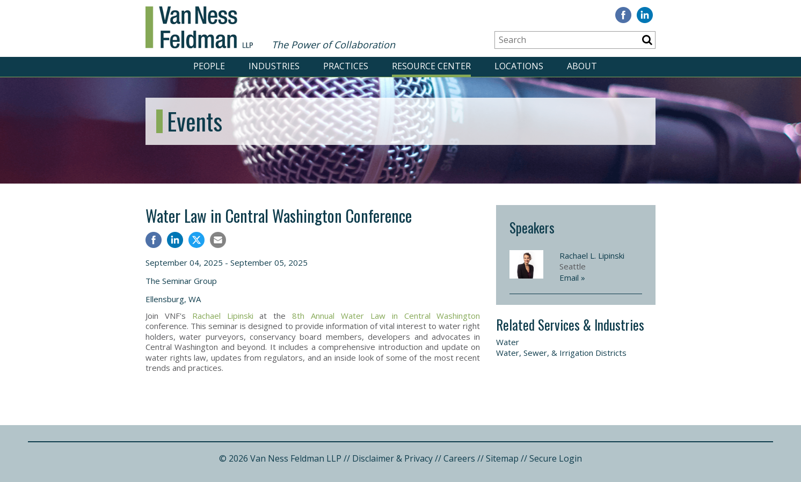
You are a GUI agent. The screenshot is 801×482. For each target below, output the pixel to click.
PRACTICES (345, 66)
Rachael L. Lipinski (591, 255)
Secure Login (555, 458)
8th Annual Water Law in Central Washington (386, 315)
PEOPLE (209, 66)
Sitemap (502, 458)
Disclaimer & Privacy (392, 458)
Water (507, 342)
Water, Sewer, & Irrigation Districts (561, 352)
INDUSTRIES (274, 66)
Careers (459, 458)
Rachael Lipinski (222, 315)
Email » (572, 277)
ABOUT (582, 66)
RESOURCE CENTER (431, 66)
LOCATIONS (518, 66)
